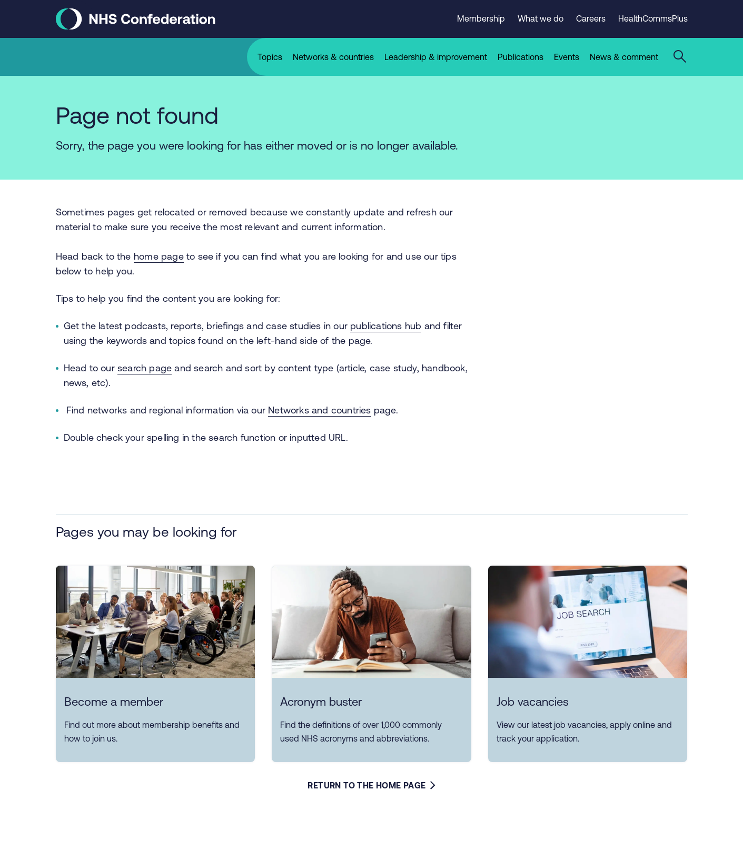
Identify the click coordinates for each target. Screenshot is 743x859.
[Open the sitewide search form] (681, 57)
